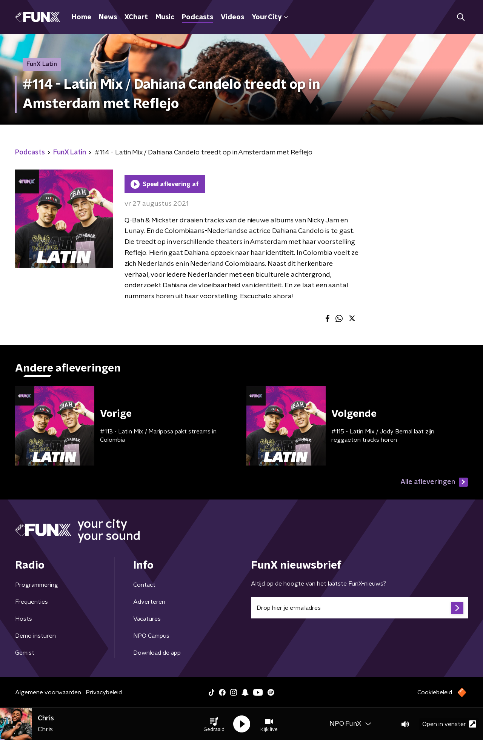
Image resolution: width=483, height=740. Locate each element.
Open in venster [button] (449, 724)
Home (81, 17)
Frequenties (31, 602)
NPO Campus (151, 636)
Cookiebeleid (434, 692)
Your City (270, 17)
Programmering (36, 585)
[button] (214, 724)
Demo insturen (35, 636)
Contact (144, 585)
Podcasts (197, 17)
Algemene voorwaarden (48, 692)
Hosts (23, 619)
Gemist (24, 653)
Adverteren (149, 602)
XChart (136, 17)
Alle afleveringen (434, 482)
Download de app (157, 653)
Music (164, 17)
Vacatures (147, 619)
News (108, 17)
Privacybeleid (104, 692)
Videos (232, 17)
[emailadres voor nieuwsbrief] (359, 607)
